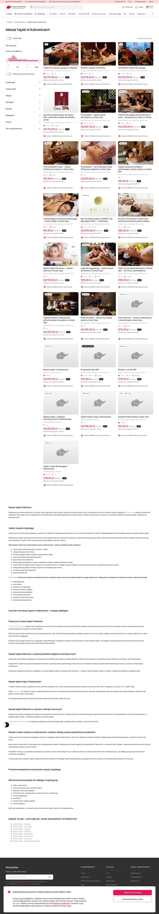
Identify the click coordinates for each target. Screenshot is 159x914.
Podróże (131, 14)
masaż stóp (17, 691)
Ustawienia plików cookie (132, 899)
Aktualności (85, 877)
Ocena (23, 122)
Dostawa (109, 877)
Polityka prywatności (61, 903)
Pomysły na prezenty (23, 14)
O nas (83, 873)
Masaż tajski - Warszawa (22, 836)
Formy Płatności (111, 885)
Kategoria (23, 115)
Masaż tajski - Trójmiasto (23, 833)
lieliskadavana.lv (136, 877)
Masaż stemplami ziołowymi (18, 721)
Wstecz (10, 22)
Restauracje (141, 14)
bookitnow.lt (135, 881)
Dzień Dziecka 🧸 (115, 14)
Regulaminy (110, 881)
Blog (82, 885)
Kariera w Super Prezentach (90, 881)
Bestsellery (72, 14)
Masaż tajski (13, 577)
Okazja (23, 95)
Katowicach (130, 512)
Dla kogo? (23, 102)
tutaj (69, 906)
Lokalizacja (40, 14)
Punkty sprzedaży (140, 2)
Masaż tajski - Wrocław (22, 838)
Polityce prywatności (24, 884)
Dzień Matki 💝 (84, 14)
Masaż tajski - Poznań (21, 831)
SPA (124, 14)
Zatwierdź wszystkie (132, 892)
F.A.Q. (130, 2)
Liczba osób (23, 89)
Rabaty (53, 14)
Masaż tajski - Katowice (22, 826)
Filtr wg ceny (11, 45)
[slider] (7, 61)
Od (8, 64)
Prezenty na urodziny (99, 14)
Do (27, 64)
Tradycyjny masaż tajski (17, 626)
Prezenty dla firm (120, 2)
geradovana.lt (136, 873)
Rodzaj (23, 108)
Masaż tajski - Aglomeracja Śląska (26, 841)
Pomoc (151, 2)
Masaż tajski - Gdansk (21, 824)
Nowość (62, 14)
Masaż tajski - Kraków (21, 829)
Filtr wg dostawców (23, 128)
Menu (9, 14)
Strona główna (20, 22)
